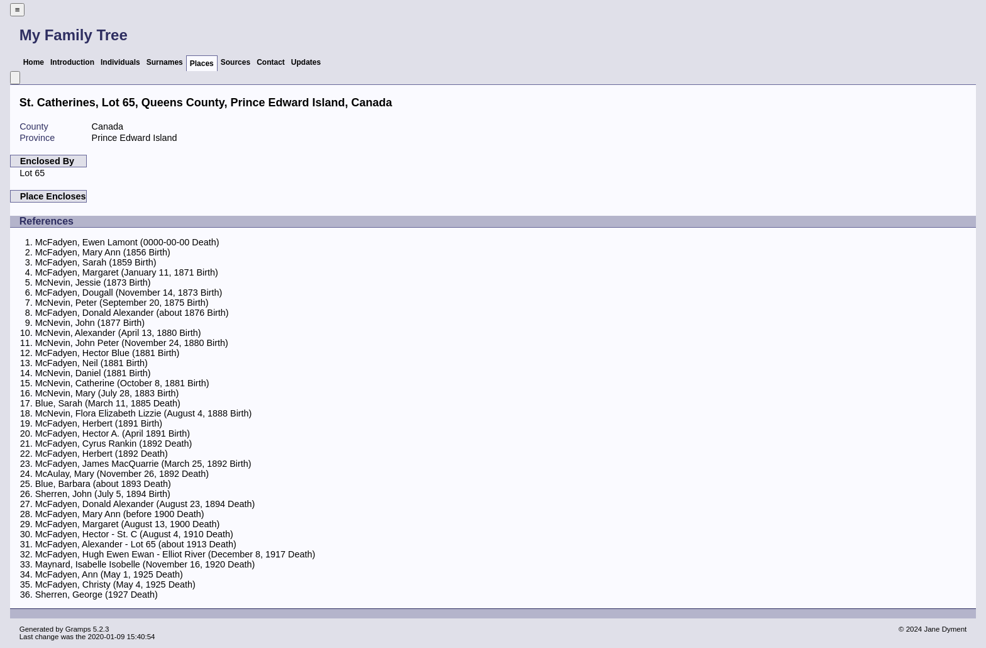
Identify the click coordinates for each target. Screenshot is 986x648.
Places (202, 63)
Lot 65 (32, 173)
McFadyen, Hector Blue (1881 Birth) (107, 353)
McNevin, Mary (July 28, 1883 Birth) (107, 393)
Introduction (72, 62)
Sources (235, 62)
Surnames (165, 62)
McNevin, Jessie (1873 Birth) (93, 282)
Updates (306, 62)
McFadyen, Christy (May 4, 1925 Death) (115, 584)
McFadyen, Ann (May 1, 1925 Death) (109, 574)
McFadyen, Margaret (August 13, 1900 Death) (127, 524)
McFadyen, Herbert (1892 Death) (101, 454)
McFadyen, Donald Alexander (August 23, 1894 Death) (145, 504)
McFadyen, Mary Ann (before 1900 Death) (119, 514)
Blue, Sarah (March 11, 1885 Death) (107, 403)
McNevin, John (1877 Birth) (90, 323)
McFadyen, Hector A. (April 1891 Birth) (112, 433)
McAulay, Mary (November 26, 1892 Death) (122, 474)
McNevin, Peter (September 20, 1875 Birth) (122, 303)
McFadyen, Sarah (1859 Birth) (96, 262)
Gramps (78, 629)
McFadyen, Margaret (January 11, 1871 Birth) (126, 272)
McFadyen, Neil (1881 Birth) (91, 363)
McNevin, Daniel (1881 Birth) (93, 373)
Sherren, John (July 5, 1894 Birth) (102, 494)
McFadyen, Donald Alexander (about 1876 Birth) (132, 313)
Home (33, 62)
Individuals (120, 62)
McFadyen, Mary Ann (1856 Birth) (102, 252)
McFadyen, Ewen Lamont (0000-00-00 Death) (127, 242)
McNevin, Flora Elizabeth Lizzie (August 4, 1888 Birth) (143, 413)
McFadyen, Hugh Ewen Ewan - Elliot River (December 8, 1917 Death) (175, 554)
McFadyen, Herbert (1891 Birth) (98, 423)
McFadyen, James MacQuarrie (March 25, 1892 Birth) (143, 464)
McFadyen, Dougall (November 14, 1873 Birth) (129, 293)
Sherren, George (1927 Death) (96, 594)
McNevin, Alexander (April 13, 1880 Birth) (118, 333)
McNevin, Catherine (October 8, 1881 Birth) (122, 383)
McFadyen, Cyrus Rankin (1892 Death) (113, 444)
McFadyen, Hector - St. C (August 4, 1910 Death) (134, 534)
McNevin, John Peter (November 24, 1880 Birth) (131, 343)
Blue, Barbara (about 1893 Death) (103, 484)
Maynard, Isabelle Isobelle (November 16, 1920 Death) (145, 564)
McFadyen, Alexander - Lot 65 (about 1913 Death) (135, 544)
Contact (271, 62)
